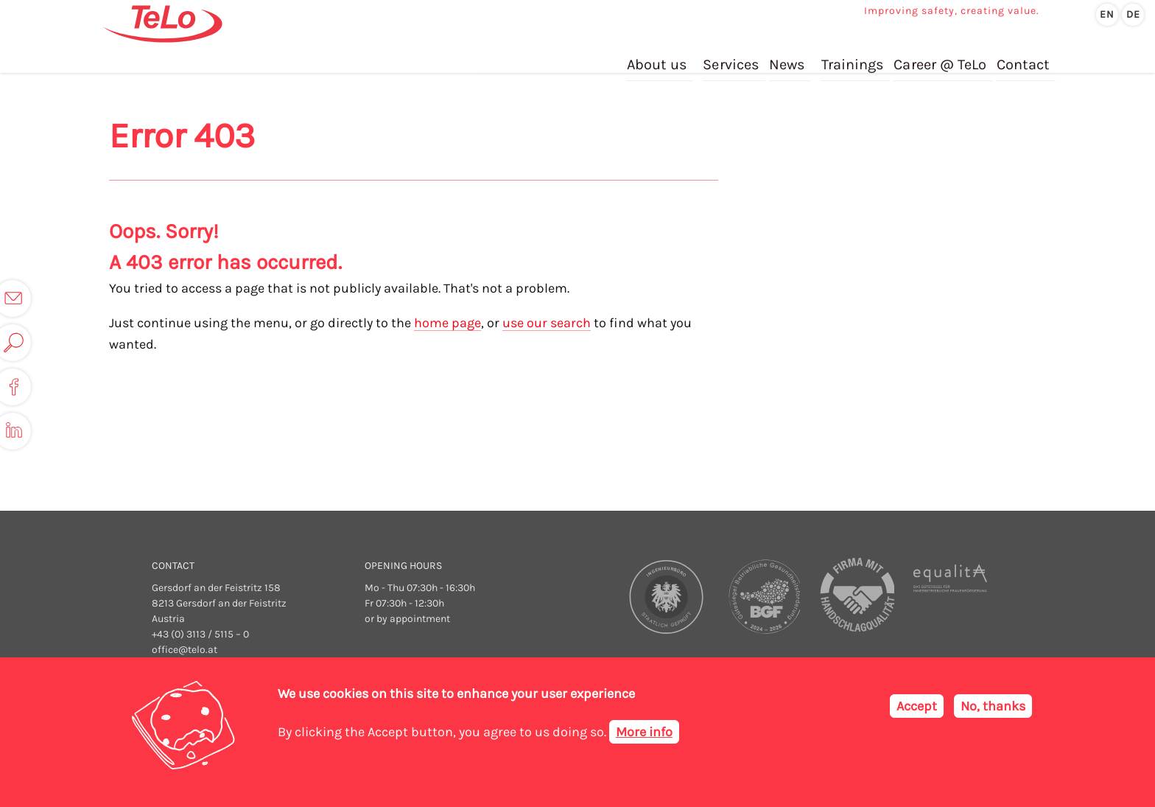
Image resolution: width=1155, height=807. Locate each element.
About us (659, 57)
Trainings (853, 57)
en (1107, 14)
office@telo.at (184, 649)
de (1133, 14)
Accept (916, 706)
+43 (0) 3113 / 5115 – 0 (200, 634)
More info (644, 732)
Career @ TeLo (940, 57)
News (788, 57)
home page (447, 323)
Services (733, 57)
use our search (546, 323)
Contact (1022, 57)
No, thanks (993, 706)
